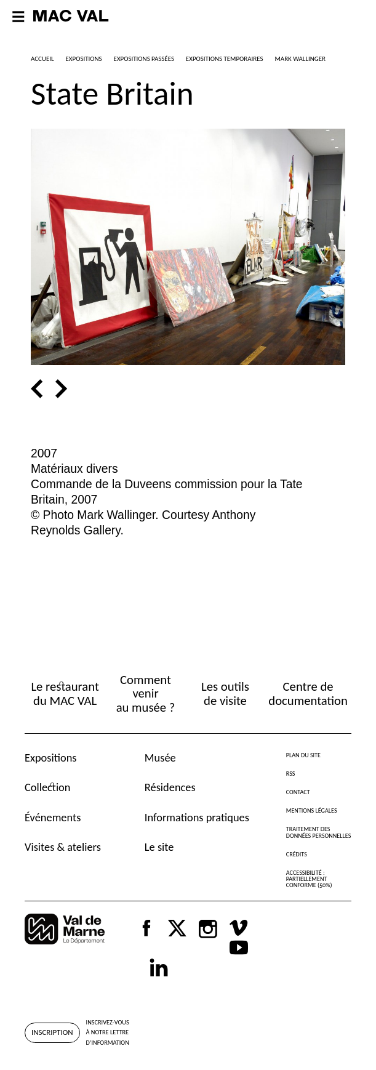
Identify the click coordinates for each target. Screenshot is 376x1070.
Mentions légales (311, 811)
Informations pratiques (197, 817)
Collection (47, 787)
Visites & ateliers (63, 847)
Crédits (296, 854)
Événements (53, 817)
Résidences (170, 787)
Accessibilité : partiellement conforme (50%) (309, 879)
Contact (298, 792)
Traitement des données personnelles (318, 832)
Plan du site (303, 755)
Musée (160, 757)
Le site (159, 847)
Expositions (51, 757)
